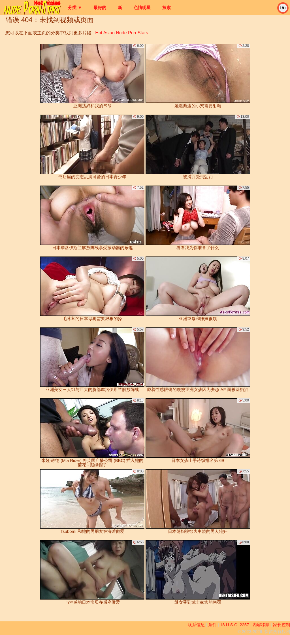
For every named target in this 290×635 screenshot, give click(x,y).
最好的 (99, 7)
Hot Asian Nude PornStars (121, 32)
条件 (212, 624)
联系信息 (196, 624)
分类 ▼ (75, 7)
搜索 (166, 7)
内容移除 (261, 624)
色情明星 (142, 7)
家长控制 (281, 624)
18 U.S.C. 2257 (234, 624)
